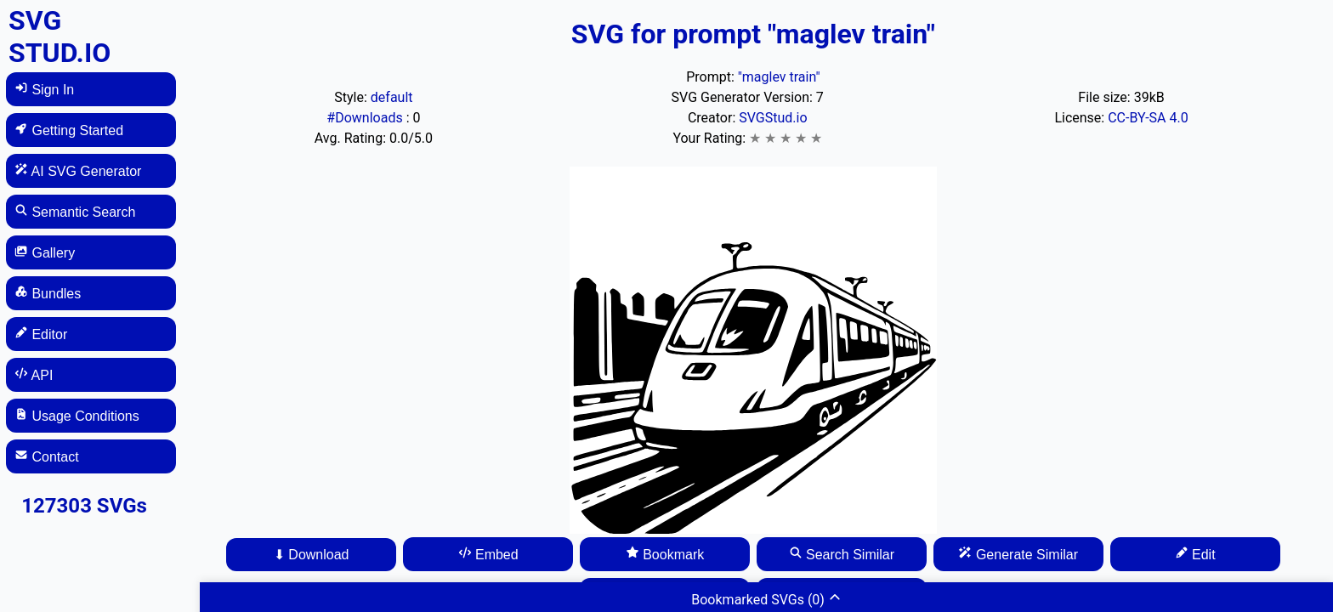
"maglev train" (779, 77)
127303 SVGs (84, 506)
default (392, 97)
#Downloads (366, 118)
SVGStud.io (773, 118)
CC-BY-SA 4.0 (1148, 118)
